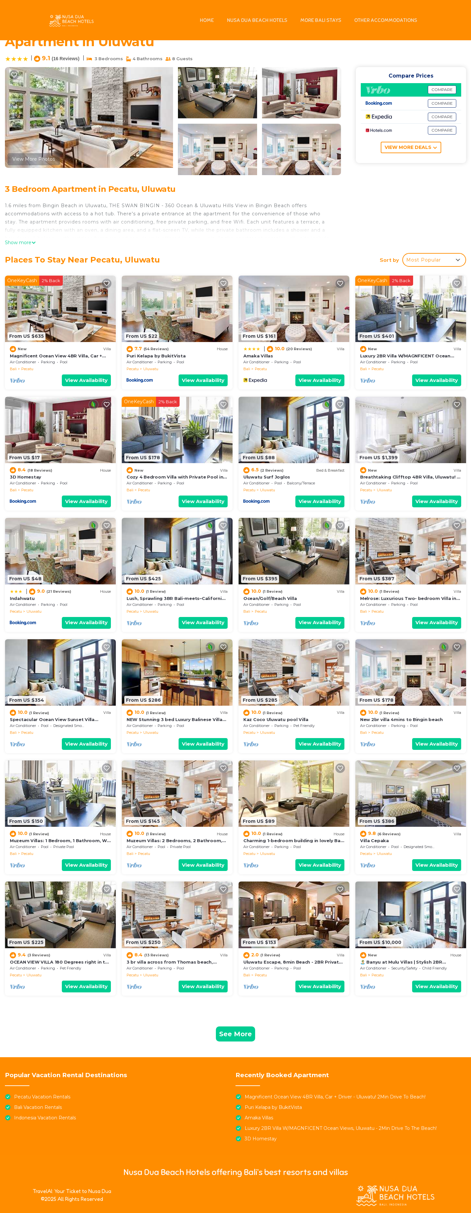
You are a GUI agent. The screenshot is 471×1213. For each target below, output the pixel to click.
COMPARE (442, 89)
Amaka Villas (258, 355)
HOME (207, 20)
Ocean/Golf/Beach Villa (270, 598)
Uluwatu (150, 369)
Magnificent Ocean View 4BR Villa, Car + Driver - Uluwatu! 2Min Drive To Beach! (335, 1097)
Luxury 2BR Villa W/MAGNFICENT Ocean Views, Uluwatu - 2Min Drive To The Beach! (341, 1128)
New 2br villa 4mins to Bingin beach (401, 719)
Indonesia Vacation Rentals (45, 1118)
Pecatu (27, 369)
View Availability (86, 380)
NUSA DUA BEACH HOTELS (257, 20)
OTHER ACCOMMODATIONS (385, 20)
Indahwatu (22, 598)
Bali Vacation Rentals (38, 1107)
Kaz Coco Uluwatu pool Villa (275, 719)
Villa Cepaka (374, 840)
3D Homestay (25, 477)
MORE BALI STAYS (320, 20)
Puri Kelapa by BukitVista (156, 355)
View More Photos (33, 159)
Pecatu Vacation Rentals (42, 1097)
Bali (13, 369)
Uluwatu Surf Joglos (266, 477)
